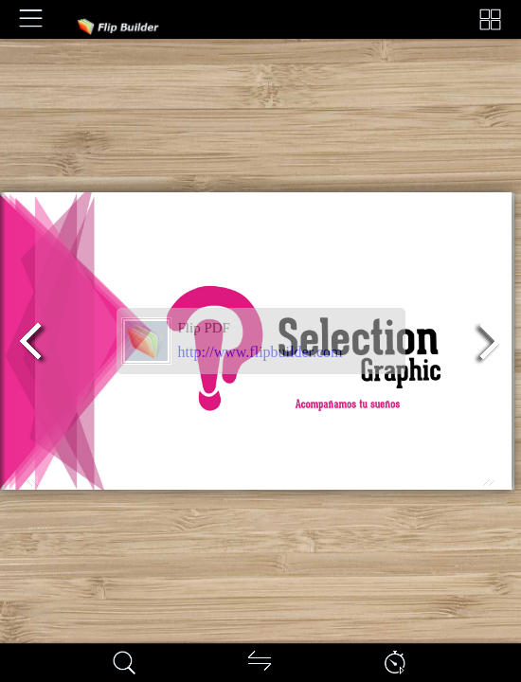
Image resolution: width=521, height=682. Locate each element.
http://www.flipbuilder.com (260, 352)
